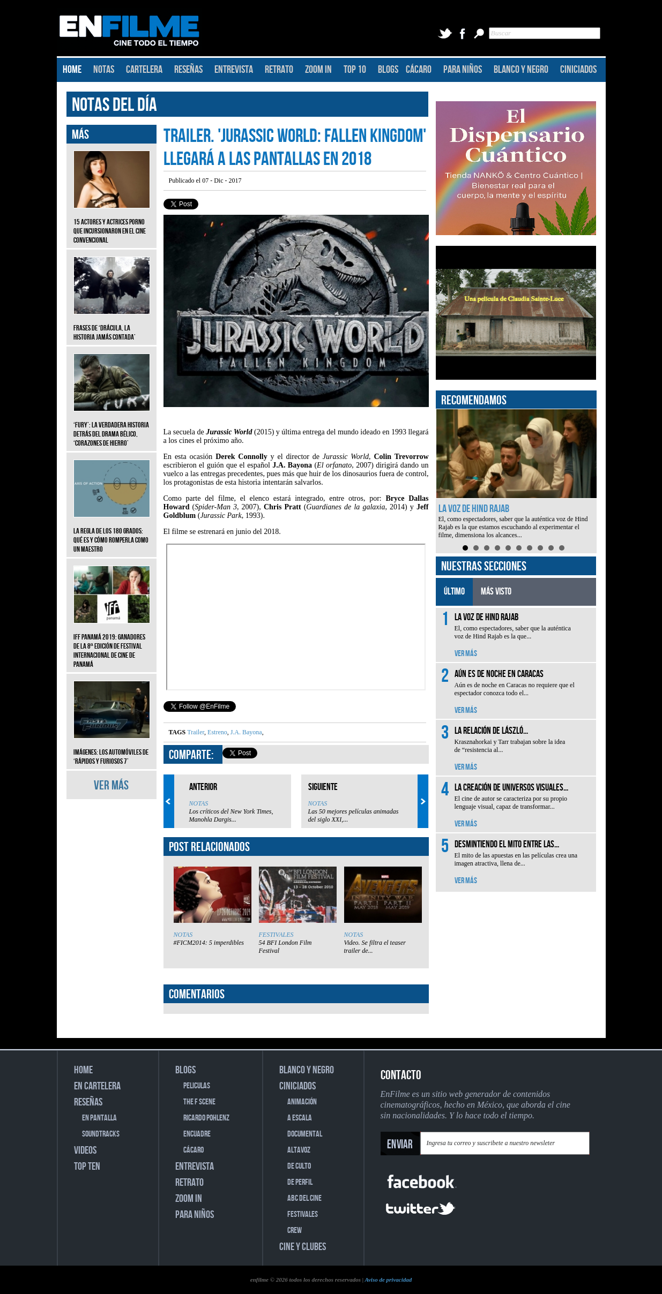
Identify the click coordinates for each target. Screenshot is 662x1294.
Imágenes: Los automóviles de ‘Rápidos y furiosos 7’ (111, 749)
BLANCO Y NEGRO (521, 69)
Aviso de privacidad (388, 1279)
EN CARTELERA (97, 1086)
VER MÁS (111, 785)
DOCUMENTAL (304, 1134)
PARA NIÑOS (462, 69)
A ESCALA (299, 1118)
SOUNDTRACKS (101, 1134)
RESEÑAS (188, 69)
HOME (72, 69)
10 (561, 548)
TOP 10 (355, 69)
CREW (294, 1230)
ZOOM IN (318, 69)
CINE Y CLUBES (302, 1246)
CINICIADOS (578, 69)
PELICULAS (196, 1086)
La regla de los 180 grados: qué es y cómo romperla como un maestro (111, 532)
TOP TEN (87, 1166)
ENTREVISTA (233, 69)
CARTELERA (144, 69)
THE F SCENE (199, 1102)
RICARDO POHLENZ (206, 1118)
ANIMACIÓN (302, 1102)
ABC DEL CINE (304, 1198)
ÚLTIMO (454, 591)
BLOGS (388, 69)
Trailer (195, 732)
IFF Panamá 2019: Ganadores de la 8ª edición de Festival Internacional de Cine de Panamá (111, 642)
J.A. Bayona (245, 732)
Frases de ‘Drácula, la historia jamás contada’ (111, 324)
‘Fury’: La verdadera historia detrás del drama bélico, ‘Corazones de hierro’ (111, 426)
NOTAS (103, 69)
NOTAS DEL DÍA (114, 105)
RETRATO (279, 69)
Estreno (216, 732)
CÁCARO (419, 69)
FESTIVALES (276, 934)
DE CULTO (299, 1166)
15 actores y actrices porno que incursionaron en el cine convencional (111, 223)
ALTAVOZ (298, 1150)
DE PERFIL (300, 1182)
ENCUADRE (197, 1134)
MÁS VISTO (496, 591)
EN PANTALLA (99, 1118)
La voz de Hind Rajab (473, 508)
